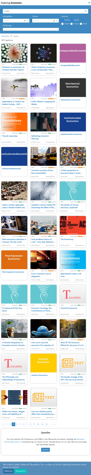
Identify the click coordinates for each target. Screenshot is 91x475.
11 (42, 424)
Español (67, 24)
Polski (85, 24)
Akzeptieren (21, 471)
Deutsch (67, 20)
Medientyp (7, 26)
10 (38, 424)
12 (46, 424)
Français (76, 24)
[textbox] (31, 29)
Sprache (64, 17)
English (76, 20)
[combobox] (31, 29)
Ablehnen (8, 471)
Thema (35, 17)
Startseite (5, 36)
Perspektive (7, 17)
